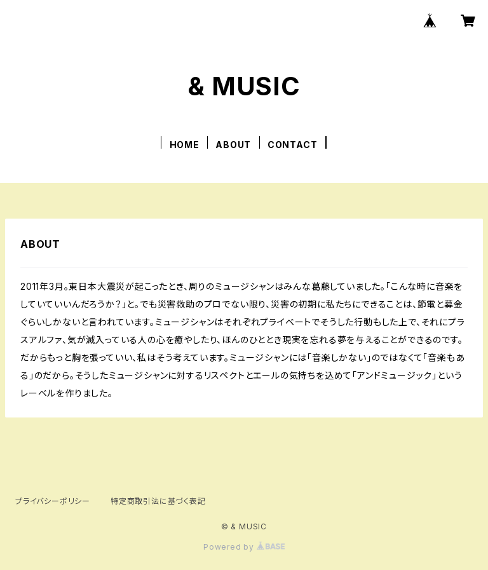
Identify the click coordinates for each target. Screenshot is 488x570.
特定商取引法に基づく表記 (158, 501)
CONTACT (293, 144)
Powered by (244, 547)
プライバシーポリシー (52, 501)
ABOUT (233, 144)
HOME (185, 144)
